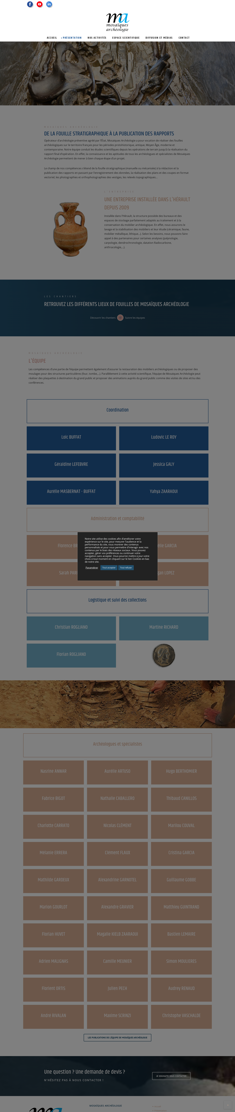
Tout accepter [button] (109, 567)
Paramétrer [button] (92, 567)
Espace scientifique (126, 38)
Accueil (52, 38)
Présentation (72, 38)
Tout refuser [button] (126, 567)
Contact (184, 38)
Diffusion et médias (159, 38)
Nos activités (97, 38)
